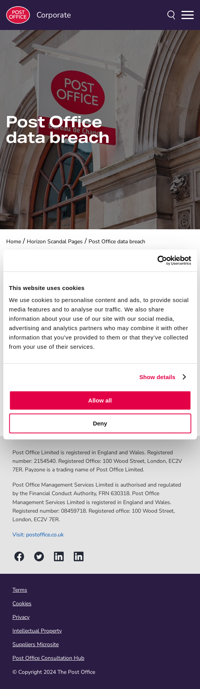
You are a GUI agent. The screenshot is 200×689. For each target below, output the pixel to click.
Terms (19, 590)
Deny (100, 423)
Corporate (38, 15)
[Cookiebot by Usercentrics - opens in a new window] (157, 260)
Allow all (100, 400)
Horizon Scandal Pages (55, 241)
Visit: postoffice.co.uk (38, 534)
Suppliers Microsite (35, 644)
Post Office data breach (117, 241)
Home (13, 241)
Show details (157, 377)
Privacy (21, 617)
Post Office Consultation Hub (48, 658)
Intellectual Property (37, 631)
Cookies (21, 603)
